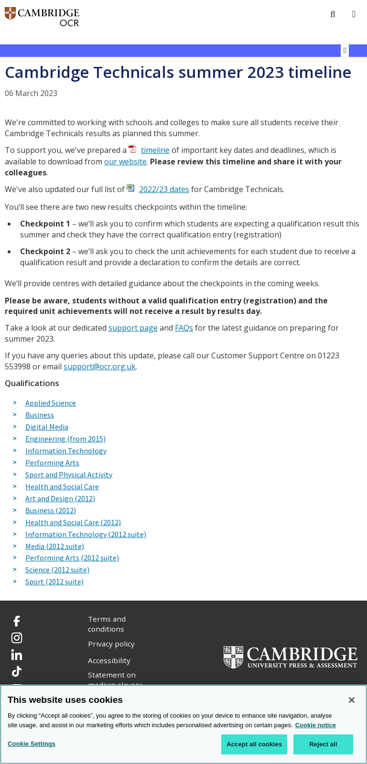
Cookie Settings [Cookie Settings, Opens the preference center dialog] (31, 743)
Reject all (323, 744)
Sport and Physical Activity (68, 475)
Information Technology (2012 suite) (85, 534)
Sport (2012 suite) (54, 582)
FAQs (184, 328)
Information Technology (66, 451)
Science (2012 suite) (57, 570)
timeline (155, 150)
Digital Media (46, 427)
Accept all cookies (254, 744)
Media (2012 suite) (54, 546)
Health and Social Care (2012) (73, 522)
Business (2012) (50, 510)
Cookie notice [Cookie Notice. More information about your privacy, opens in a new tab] (315, 725)
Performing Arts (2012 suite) (72, 558)
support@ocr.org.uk (100, 366)
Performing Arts (52, 463)
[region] (183, 724)
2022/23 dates (164, 189)
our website (125, 161)
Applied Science (50, 403)
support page (133, 328)
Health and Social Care (62, 487)
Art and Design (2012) (60, 499)
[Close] (351, 699)
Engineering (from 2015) (65, 439)
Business (39, 415)
